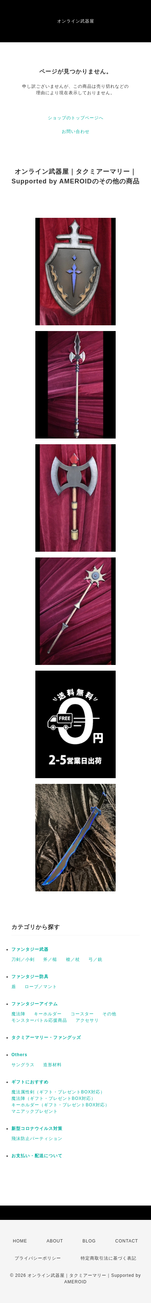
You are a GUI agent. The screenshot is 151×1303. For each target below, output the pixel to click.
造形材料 (52, 1064)
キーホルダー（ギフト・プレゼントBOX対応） (60, 1104)
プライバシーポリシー (38, 1258)
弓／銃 (95, 959)
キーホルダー (48, 1013)
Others (19, 1054)
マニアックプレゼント (34, 1111)
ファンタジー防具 (30, 976)
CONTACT (126, 1241)
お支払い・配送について (36, 1155)
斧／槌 (50, 959)
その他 (109, 1013)
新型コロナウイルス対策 (36, 1128)
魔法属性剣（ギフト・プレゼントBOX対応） (58, 1091)
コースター (82, 1013)
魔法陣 (18, 1013)
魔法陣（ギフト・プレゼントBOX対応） (53, 1098)
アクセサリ (87, 1020)
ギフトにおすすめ (30, 1081)
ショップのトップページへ (76, 117)
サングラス (23, 1064)
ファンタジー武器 (30, 949)
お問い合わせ (76, 131)
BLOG (89, 1241)
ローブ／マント (41, 986)
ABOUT (54, 1241)
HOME (20, 1241)
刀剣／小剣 (23, 959)
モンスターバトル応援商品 (39, 1020)
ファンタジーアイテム (34, 1003)
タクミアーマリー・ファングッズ (46, 1037)
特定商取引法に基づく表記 (108, 1258)
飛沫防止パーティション (36, 1138)
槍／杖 (73, 959)
